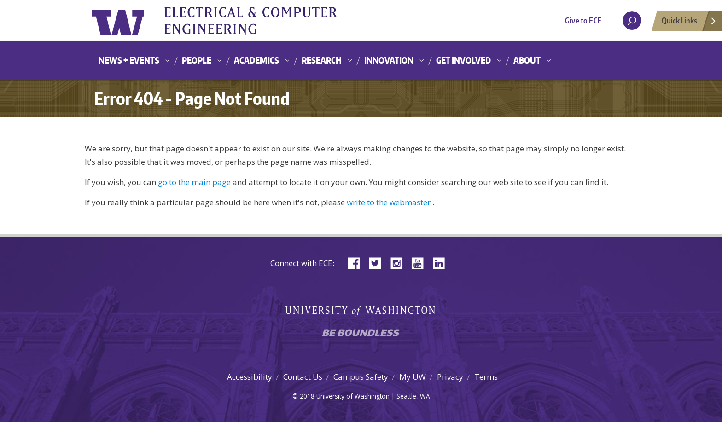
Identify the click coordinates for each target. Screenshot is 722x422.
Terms (486, 376)
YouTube (421, 262)
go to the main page (194, 182)
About (527, 60)
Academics (256, 60)
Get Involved (463, 60)
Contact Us (302, 376)
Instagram (399, 262)
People (196, 60)
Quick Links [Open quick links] (689, 23)
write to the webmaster (389, 202)
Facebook (357, 262)
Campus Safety (360, 376)
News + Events (129, 60)
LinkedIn (442, 262)
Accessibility (249, 376)
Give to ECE (583, 20)
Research (322, 60)
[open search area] (632, 20)
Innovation (388, 60)
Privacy (450, 376)
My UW (412, 376)
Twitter (378, 262)
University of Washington (129, 20)
